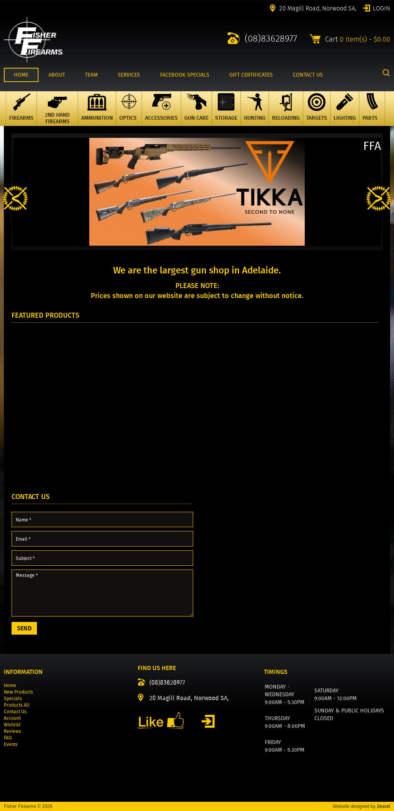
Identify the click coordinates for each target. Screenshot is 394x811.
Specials (13, 698)
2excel (383, 806)
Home (10, 685)
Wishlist (12, 724)
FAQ (8, 737)
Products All (17, 705)
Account (12, 718)
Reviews (12, 731)
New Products (18, 692)
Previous (15, 198)
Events (11, 744)
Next (378, 198)
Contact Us (15, 711)
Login (381, 8)
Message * (102, 593)
